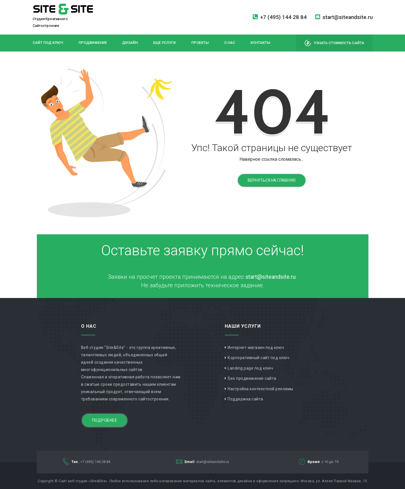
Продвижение (93, 42)
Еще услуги (164, 42)
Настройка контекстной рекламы (260, 389)
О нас (229, 42)
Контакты (260, 42)
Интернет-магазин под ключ (256, 347)
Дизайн (130, 42)
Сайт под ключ (48, 42)
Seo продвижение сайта (252, 378)
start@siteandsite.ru (344, 17)
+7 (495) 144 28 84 (280, 17)
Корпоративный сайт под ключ (258, 357)
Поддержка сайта (245, 399)
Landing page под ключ (250, 368)
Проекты (200, 42)
